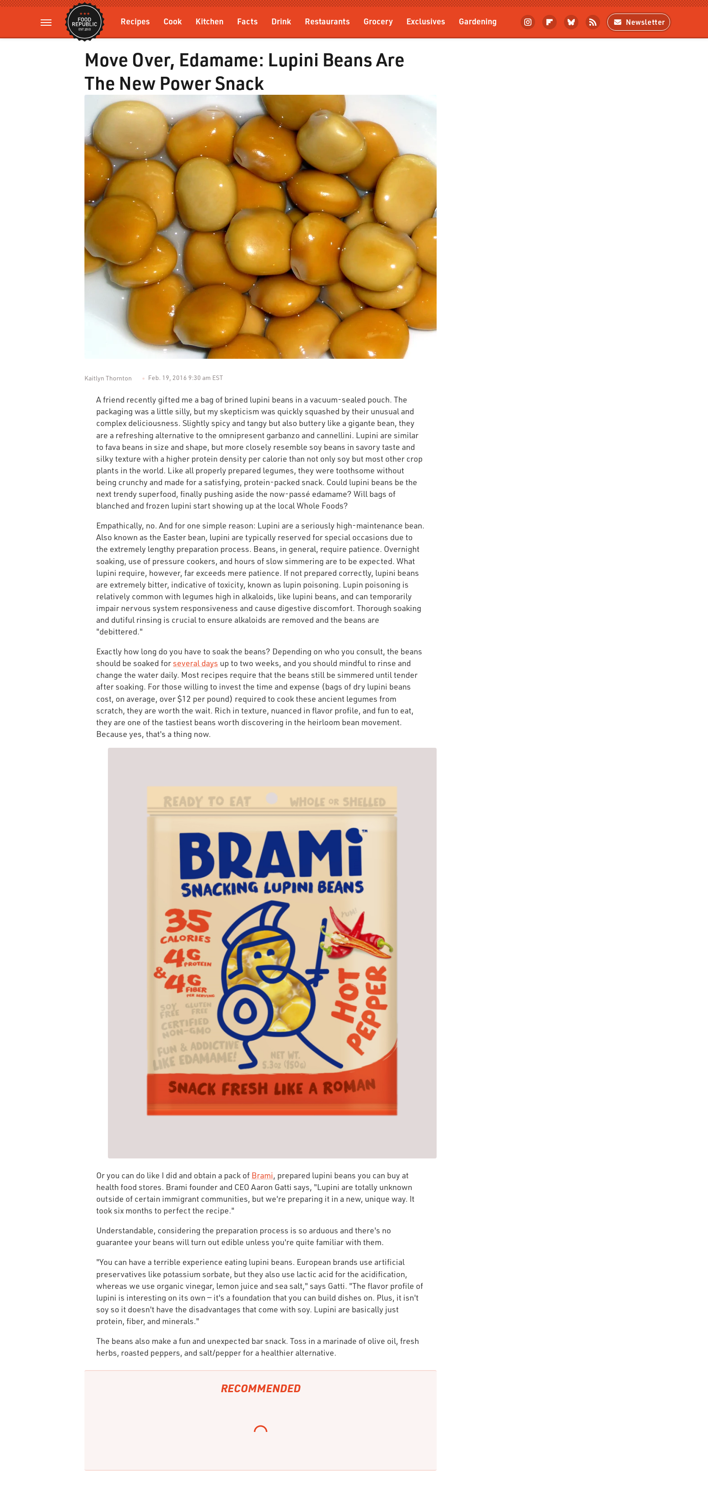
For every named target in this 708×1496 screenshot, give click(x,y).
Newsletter (638, 22)
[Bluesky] (571, 22)
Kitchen (210, 21)
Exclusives (425, 21)
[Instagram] (528, 22)
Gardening (478, 21)
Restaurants (327, 21)
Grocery (378, 21)
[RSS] (593, 22)
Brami (262, 1175)
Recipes (135, 21)
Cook (172, 21)
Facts (247, 21)
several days (195, 663)
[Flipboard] (549, 22)
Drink (281, 21)
